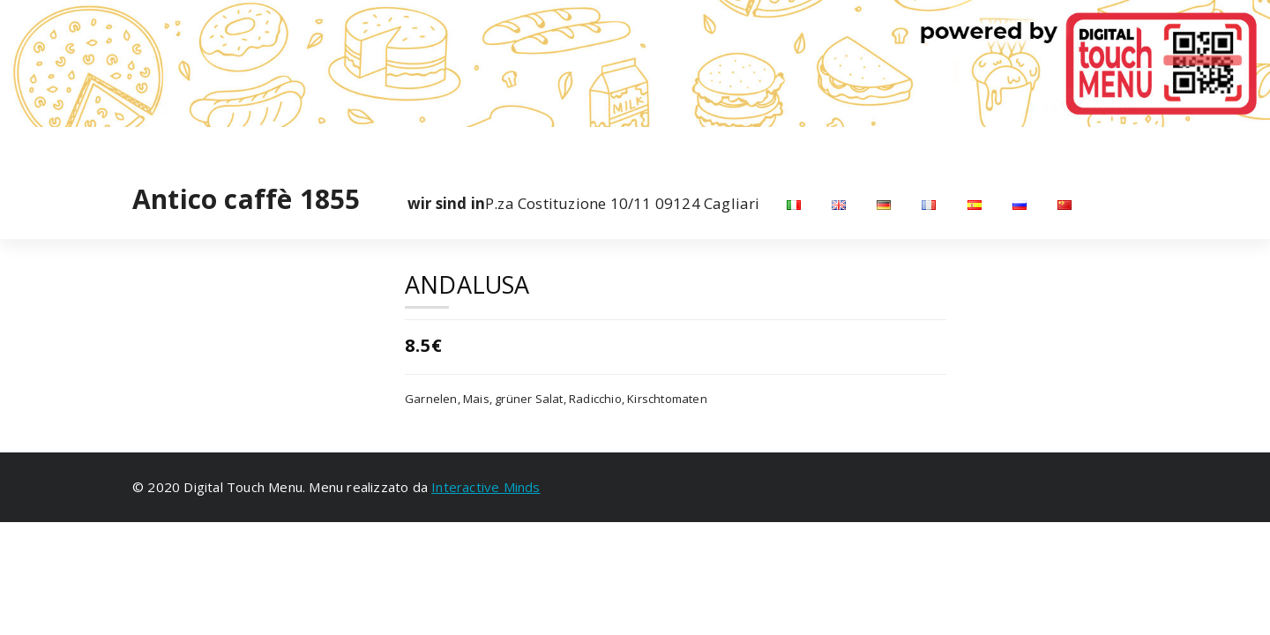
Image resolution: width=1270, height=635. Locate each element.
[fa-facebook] (135, 145)
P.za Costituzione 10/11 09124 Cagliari (583, 203)
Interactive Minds (485, 487)
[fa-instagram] (161, 145)
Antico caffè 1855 (246, 199)
